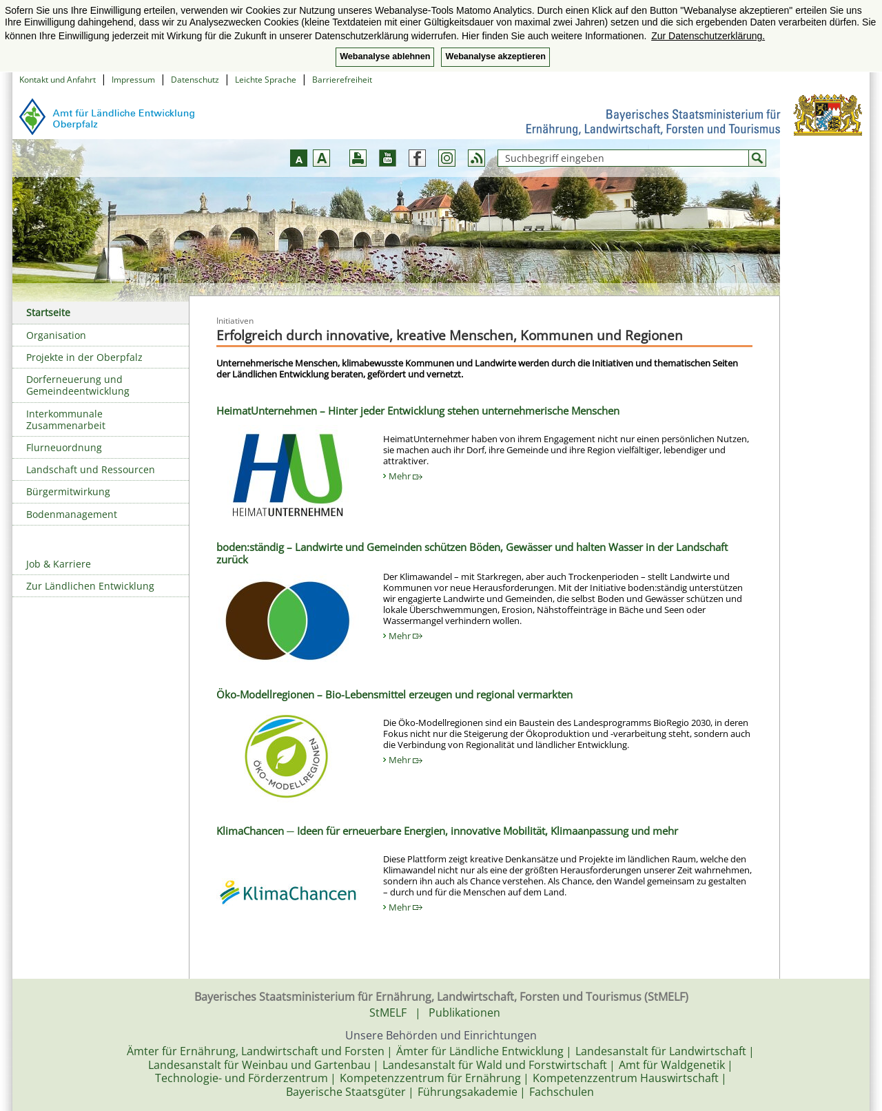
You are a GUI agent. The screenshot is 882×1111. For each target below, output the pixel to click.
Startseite (48, 312)
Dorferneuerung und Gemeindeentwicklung (78, 385)
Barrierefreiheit (342, 79)
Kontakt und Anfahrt (57, 79)
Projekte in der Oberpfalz (84, 357)
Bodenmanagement (71, 514)
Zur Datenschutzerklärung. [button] (708, 35)
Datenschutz (195, 79)
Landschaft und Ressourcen (90, 469)
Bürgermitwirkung (68, 491)
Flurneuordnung (64, 447)
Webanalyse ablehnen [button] (385, 56)
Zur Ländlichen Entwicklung (90, 585)
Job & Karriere (58, 563)
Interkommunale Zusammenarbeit (65, 419)
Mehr (405, 476)
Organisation (56, 335)
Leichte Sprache (265, 79)
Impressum (133, 79)
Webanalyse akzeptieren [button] (495, 56)
